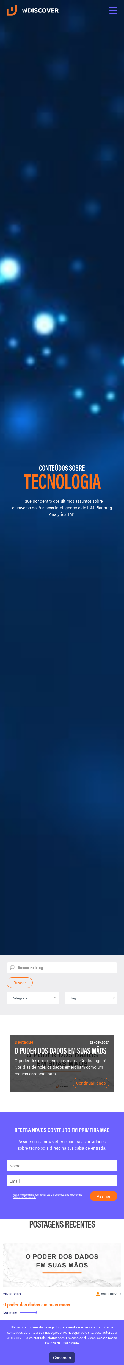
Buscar (19, 982)
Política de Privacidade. (62, 1343)
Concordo (62, 1357)
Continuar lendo (91, 1083)
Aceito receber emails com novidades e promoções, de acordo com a (44, 1196)
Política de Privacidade (24, 1197)
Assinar (104, 1196)
